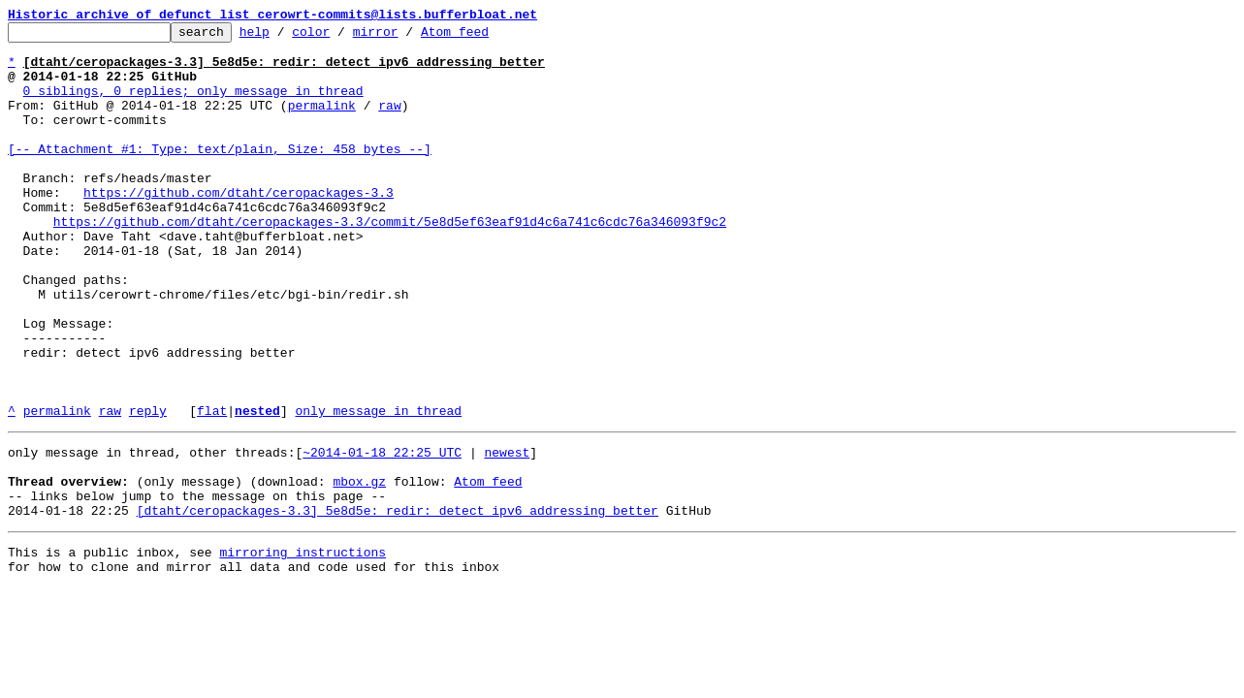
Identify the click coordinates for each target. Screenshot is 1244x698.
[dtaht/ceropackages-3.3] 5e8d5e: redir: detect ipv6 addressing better (397, 603)
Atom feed (485, 37)
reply (148, 488)
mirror (406, 37)
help (285, 37)
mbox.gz (359, 568)
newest (506, 533)
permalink (322, 122)
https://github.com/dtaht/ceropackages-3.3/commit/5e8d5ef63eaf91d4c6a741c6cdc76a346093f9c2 (389, 261)
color (341, 37)
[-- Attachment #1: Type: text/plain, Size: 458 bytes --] (219, 174)
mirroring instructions (302, 647)
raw (389, 122)
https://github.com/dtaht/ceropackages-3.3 (238, 227)
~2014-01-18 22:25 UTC (382, 533)
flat (212, 488)
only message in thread (378, 488)
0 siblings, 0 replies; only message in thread (193, 104)
